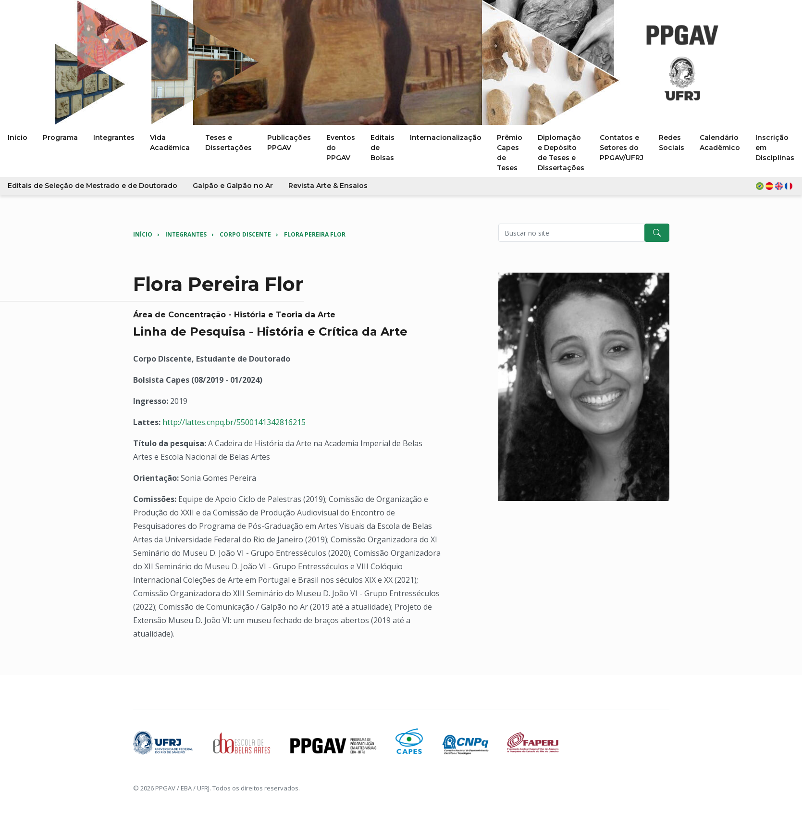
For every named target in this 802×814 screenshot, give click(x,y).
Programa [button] (60, 137)
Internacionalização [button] (445, 137)
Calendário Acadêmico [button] (720, 142)
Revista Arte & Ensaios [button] (328, 185)
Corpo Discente (245, 234)
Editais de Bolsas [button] (382, 147)
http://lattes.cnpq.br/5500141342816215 (234, 422)
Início (142, 234)
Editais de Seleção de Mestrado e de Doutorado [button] (92, 185)
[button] (775, 186)
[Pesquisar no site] (571, 233)
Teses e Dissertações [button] (228, 142)
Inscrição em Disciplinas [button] (774, 147)
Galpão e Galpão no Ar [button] (233, 185)
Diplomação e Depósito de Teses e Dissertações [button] (561, 152)
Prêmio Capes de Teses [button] (509, 152)
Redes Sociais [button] (671, 142)
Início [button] (17, 137)
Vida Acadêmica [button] (170, 142)
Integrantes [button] (114, 137)
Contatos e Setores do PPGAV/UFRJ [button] (621, 147)
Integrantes (186, 234)
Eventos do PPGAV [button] (340, 147)
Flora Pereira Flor (314, 234)
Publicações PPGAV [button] (289, 142)
